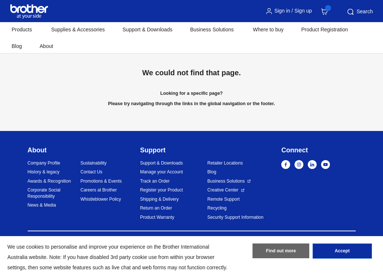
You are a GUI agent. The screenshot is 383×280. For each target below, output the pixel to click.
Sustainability (93, 163)
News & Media (42, 205)
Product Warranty (157, 217)
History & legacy (44, 171)
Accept (342, 251)
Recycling (217, 208)
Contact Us (91, 171)
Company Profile (44, 163)
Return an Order (156, 208)
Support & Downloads (147, 29)
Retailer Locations (225, 163)
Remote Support (224, 199)
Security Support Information (236, 217)
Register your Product (161, 190)
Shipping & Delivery (159, 199)
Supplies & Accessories (78, 29)
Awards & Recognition (49, 181)
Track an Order (155, 181)
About (46, 46)
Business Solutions (226, 181)
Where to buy (268, 29)
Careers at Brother (98, 190)
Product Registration (324, 29)
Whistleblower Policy (100, 199)
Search (359, 11)
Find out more (281, 251)
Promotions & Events (101, 181)
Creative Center (223, 190)
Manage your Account (161, 171)
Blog (17, 46)
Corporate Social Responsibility (44, 193)
